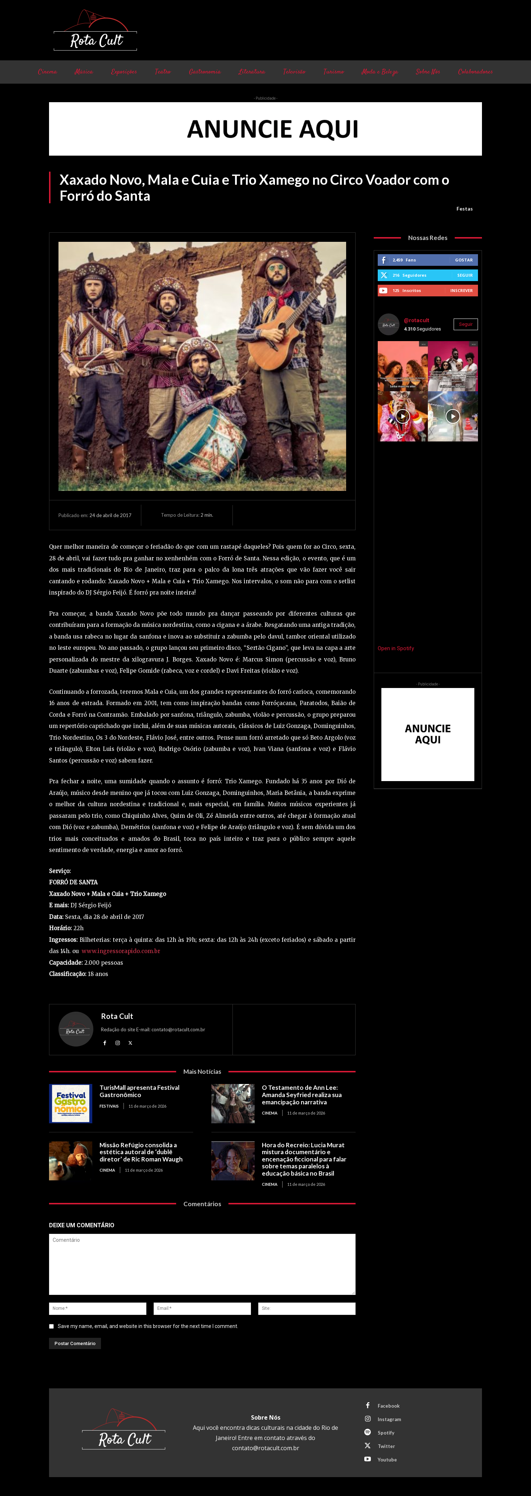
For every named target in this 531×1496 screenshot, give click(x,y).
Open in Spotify (396, 648)
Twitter (386, 1446)
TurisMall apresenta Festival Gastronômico (139, 1091)
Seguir (465, 275)
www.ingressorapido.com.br (121, 951)
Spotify (386, 1433)
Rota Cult (117, 1016)
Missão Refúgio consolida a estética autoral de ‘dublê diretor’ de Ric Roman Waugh (141, 1152)
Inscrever (461, 290)
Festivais (109, 1106)
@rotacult (416, 320)
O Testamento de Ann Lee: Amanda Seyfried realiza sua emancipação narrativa (302, 1094)
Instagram (389, 1419)
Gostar (464, 260)
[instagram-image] (403, 366)
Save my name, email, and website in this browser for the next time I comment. (148, 1326)
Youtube (387, 1460)
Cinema (269, 1113)
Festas (465, 208)
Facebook (389, 1406)
